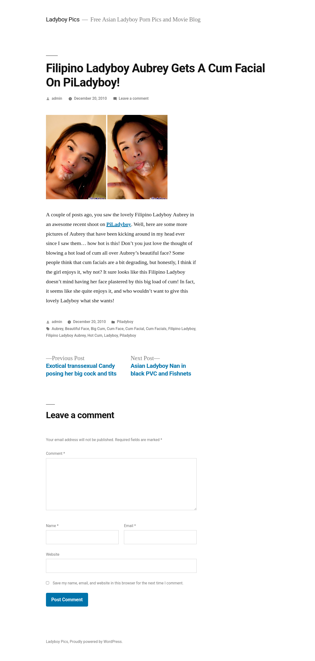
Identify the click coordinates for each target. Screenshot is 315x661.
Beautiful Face (77, 328)
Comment (55, 453)
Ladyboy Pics (63, 19)
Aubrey (57, 328)
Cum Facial (134, 328)
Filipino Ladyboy (181, 328)
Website (52, 554)
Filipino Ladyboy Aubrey (66, 335)
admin (57, 98)
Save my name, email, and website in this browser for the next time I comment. (118, 583)
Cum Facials (156, 328)
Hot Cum (95, 335)
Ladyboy (111, 335)
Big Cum (98, 328)
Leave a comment (134, 98)
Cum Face (115, 328)
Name (52, 525)
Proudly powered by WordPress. (96, 641)
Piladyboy (125, 321)
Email (130, 525)
